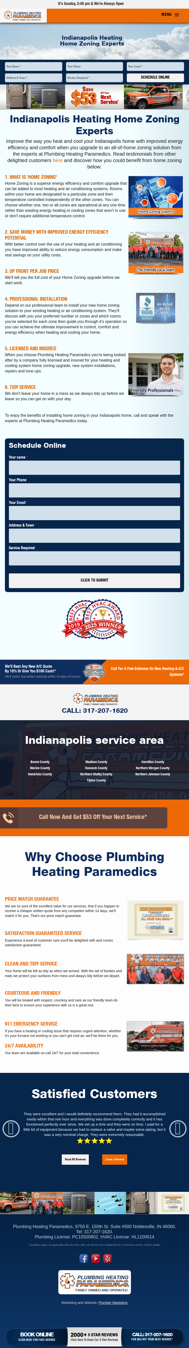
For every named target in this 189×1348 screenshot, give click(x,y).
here (58, 160)
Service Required (78, 78)
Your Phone (74, 66)
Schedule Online (155, 78)
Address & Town (16, 78)
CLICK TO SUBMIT (95, 581)
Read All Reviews (75, 1159)
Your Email (135, 66)
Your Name (13, 66)
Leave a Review (114, 1159)
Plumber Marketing (113, 1303)
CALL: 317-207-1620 (69, 711)
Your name (18, 458)
